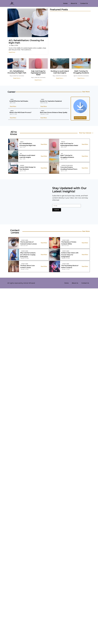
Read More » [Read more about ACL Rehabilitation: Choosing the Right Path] (17, 78)
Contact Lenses (24, 240)
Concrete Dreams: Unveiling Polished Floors (68, 168)
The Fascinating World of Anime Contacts (69, 266)
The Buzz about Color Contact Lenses (27, 266)
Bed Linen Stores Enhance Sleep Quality (53, 112)
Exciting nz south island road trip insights (60, 72)
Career (11, 99)
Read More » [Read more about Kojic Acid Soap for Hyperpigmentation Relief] (38, 80)
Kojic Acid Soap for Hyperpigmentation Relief (38, 73)
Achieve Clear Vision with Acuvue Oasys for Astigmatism (69, 254)
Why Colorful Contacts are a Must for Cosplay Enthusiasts (28, 254)
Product (63, 141)
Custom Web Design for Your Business (27, 168)
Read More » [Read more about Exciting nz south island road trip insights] (59, 78)
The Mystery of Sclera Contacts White (68, 243)
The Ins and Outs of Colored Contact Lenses (28, 243)
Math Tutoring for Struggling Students (81, 72)
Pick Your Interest (86, 133)
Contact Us (84, 3)
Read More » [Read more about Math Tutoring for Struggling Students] (81, 78)
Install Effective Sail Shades (18, 101)
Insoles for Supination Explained (51, 101)
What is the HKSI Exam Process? (20, 112)
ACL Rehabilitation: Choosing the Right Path (16, 72)
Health (21, 141)
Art (21, 153)
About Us (74, 3)
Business (22, 165)
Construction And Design (67, 165)
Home (65, 3)
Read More (12, 52)
